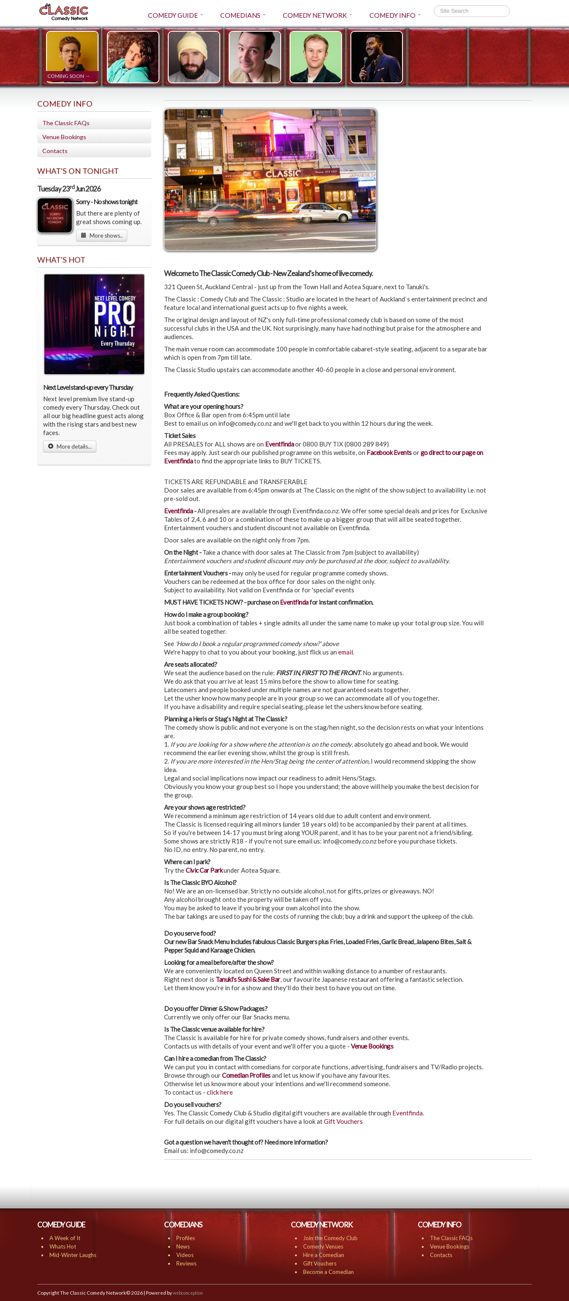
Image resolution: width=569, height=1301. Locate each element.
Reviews (186, 1263)
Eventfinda (280, 444)
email (345, 652)
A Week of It (64, 1238)
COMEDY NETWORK (318, 15)
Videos (185, 1255)
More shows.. (102, 235)
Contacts (55, 150)
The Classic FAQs (66, 122)
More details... (70, 446)
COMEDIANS (243, 15)
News (183, 1246)
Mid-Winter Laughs (72, 1255)
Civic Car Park (204, 870)
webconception (188, 1293)
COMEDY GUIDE (175, 15)
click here (220, 1092)
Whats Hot (62, 1246)
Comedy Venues (323, 1246)
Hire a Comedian (323, 1255)
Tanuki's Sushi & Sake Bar (248, 979)
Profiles (185, 1238)
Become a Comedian (328, 1271)
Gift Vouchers (343, 1121)
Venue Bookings (64, 136)
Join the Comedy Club (330, 1238)
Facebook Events (389, 452)
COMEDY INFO (395, 15)
